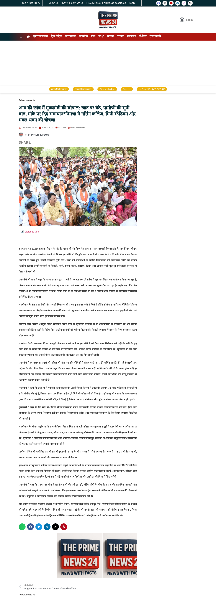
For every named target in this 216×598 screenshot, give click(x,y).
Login (132, 3)
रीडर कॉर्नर (155, 36)
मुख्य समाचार (40, 36)
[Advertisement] (108, 63)
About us (53, 3)
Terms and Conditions (115, 3)
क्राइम (110, 36)
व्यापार (120, 36)
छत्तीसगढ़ (70, 36)
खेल (93, 36)
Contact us (77, 3)
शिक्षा (101, 36)
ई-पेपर (143, 36)
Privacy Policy (94, 3)
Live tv (65, 3)
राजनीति (83, 36)
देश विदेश (56, 36)
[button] (22, 526)
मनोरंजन (131, 36)
